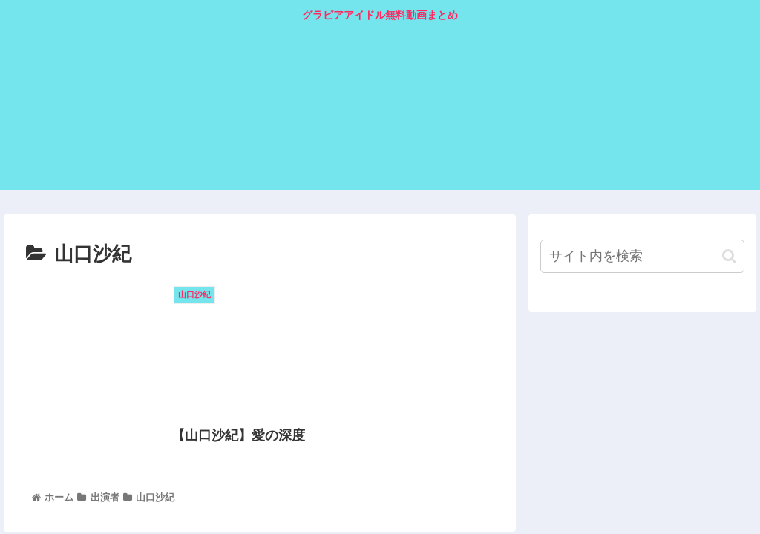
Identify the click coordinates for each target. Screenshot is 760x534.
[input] (642, 256)
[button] (729, 256)
